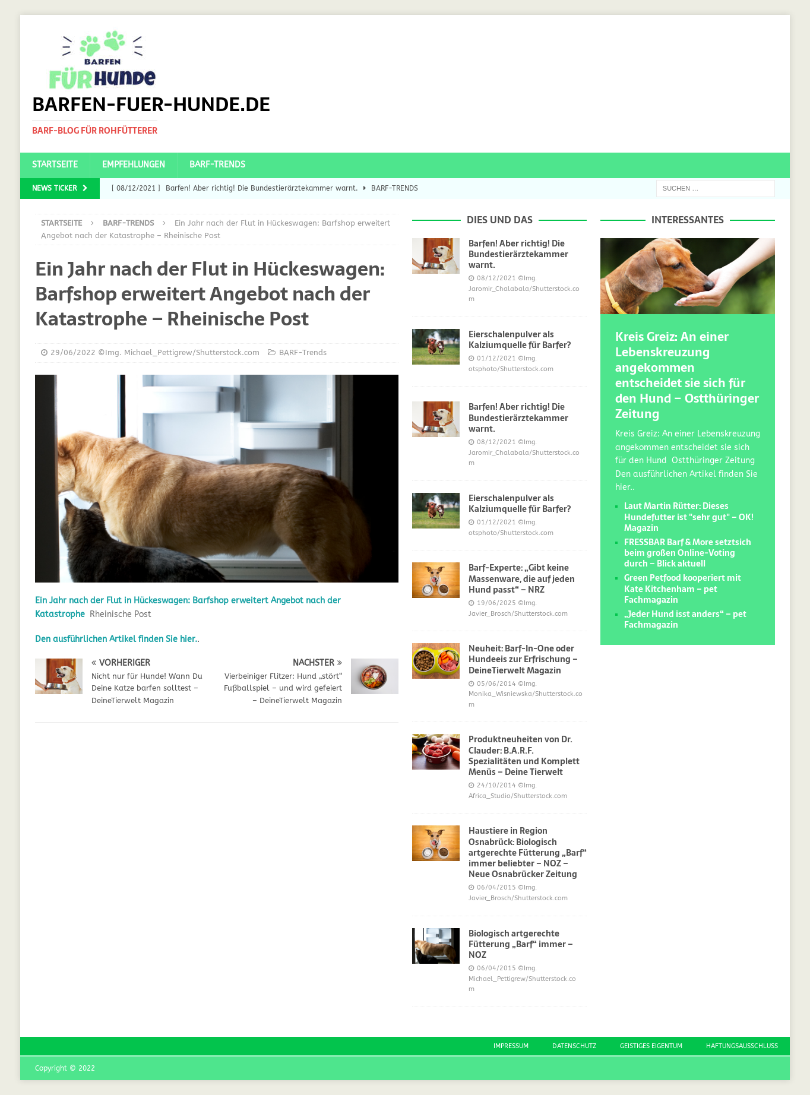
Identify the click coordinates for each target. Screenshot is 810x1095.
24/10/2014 (496, 785)
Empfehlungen (133, 165)
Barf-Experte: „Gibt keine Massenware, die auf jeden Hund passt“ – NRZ (522, 578)
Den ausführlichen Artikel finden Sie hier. (116, 639)
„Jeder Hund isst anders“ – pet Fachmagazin (685, 619)
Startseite (55, 165)
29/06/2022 (73, 352)
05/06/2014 (496, 684)
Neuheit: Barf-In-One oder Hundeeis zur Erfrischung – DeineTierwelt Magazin (523, 659)
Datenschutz (574, 1046)
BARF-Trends (217, 165)
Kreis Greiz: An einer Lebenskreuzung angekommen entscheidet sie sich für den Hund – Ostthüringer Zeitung (687, 375)
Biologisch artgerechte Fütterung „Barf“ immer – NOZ (521, 944)
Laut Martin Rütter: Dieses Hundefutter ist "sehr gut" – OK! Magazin (689, 516)
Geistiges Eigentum (651, 1046)
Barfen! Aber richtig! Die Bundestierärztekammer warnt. (518, 254)
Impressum (511, 1046)
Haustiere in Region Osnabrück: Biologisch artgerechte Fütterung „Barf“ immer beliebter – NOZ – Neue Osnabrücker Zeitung (528, 852)
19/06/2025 (496, 603)
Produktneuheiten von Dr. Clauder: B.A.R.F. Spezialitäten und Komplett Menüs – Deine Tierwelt (524, 755)
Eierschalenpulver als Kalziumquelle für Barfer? (520, 340)
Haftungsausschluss (742, 1046)
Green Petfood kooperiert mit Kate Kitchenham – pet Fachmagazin (682, 588)
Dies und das (500, 219)
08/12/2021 (496, 278)
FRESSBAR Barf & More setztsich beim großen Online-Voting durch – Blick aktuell (687, 553)
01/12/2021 (496, 358)
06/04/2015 (496, 887)
